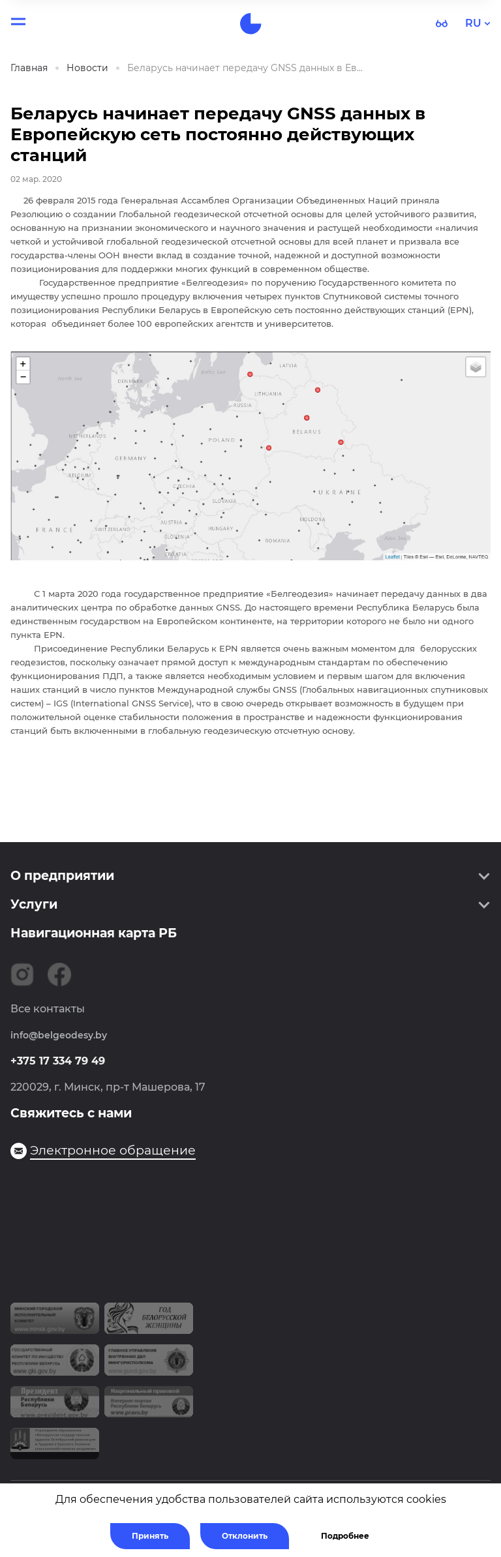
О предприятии (62, 875)
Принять (150, 1536)
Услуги (33, 904)
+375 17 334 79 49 (57, 1061)
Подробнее (345, 1536)
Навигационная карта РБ (93, 933)
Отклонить (244, 1536)
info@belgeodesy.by (58, 1035)
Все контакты (47, 1009)
